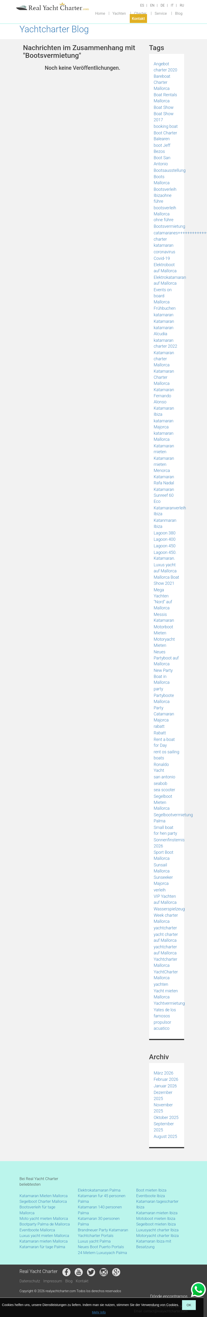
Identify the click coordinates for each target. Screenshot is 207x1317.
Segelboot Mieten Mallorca (163, 802)
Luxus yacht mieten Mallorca (44, 1235)
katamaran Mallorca (164, 436)
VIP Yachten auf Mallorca (165, 899)
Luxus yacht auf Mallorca (165, 567)
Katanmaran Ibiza (165, 523)
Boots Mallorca (162, 179)
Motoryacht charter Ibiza (157, 1235)
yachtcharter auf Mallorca (165, 949)
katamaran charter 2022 (165, 343)
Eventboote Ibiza (150, 1195)
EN (152, 5)
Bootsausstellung (170, 170)
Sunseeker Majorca (163, 880)
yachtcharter (165, 927)
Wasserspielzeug (169, 908)
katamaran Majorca (164, 423)
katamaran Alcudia (164, 330)
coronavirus (164, 251)
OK (188, 1305)
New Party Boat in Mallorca (163, 676)
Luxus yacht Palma (94, 1241)
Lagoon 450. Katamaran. (165, 555)
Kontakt (138, 18)
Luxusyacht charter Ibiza (157, 1230)
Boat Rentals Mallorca (165, 97)
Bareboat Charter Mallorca (162, 82)
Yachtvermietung (169, 1003)
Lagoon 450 (165, 545)
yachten (161, 984)
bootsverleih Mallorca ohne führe (165, 213)
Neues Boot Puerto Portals (101, 1246)
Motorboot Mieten (163, 629)
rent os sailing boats (166, 754)
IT (172, 5)
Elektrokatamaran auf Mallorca (170, 280)
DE (163, 5)
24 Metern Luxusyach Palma (102, 1252)
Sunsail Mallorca (162, 867)
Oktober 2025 (166, 1117)
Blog (178, 13)
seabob (160, 783)
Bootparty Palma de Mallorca (45, 1224)
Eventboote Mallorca (38, 1230)
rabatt (159, 726)
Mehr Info (99, 1312)
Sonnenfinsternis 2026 (169, 842)
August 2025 (165, 1136)
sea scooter (164, 789)
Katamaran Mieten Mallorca (44, 1195)
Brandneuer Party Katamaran (103, 1230)
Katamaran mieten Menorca (164, 464)
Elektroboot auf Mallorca (165, 267)
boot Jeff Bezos (162, 148)
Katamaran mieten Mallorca (44, 1241)
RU (182, 5)
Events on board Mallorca (163, 295)
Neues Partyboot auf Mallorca (166, 657)
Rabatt (160, 732)
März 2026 (163, 1073)
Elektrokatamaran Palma (99, 1190)
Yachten (119, 13)
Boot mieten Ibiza (151, 1190)
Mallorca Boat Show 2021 (166, 580)
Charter (140, 13)
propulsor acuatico (162, 1025)
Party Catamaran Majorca (164, 713)
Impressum (52, 1281)
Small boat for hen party (165, 830)
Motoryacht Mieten (164, 642)
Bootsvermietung (169, 226)
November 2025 (163, 1107)
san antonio (164, 776)
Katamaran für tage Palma (42, 1246)
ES (142, 5)
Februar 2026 (166, 1079)
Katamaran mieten (164, 448)
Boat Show (164, 107)
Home (100, 13)
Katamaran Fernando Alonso (164, 395)
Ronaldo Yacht (161, 767)
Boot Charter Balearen (165, 135)
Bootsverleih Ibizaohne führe (165, 195)
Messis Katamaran (164, 617)
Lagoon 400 (165, 539)
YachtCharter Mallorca (166, 974)
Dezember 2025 (163, 1095)
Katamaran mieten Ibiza (157, 1212)
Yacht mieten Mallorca (166, 993)
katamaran (164, 314)
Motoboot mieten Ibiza (155, 1218)
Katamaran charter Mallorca (164, 358)
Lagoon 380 (165, 532)
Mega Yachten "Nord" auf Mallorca (163, 598)
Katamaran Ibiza (164, 411)
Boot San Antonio (162, 160)
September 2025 (164, 1126)
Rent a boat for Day (164, 742)
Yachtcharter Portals (96, 1235)
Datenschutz (30, 1281)
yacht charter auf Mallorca (166, 937)
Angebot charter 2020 (165, 66)
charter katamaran (164, 242)
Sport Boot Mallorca (163, 855)
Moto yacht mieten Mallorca (44, 1218)
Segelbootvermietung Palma (173, 817)
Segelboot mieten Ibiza (156, 1224)
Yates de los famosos (165, 1012)
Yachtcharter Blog (54, 29)
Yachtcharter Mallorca (165, 962)
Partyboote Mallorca (164, 698)
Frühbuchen (165, 308)
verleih (160, 889)
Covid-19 (162, 258)
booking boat (166, 126)
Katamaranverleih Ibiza (170, 510)
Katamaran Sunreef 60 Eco (164, 495)
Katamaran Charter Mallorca (164, 377)
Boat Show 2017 (164, 116)
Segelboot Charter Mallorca (43, 1201)
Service (161, 13)
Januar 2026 (165, 1085)
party (158, 688)
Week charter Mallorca (166, 918)
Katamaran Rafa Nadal (164, 479)
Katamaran (164, 321)
